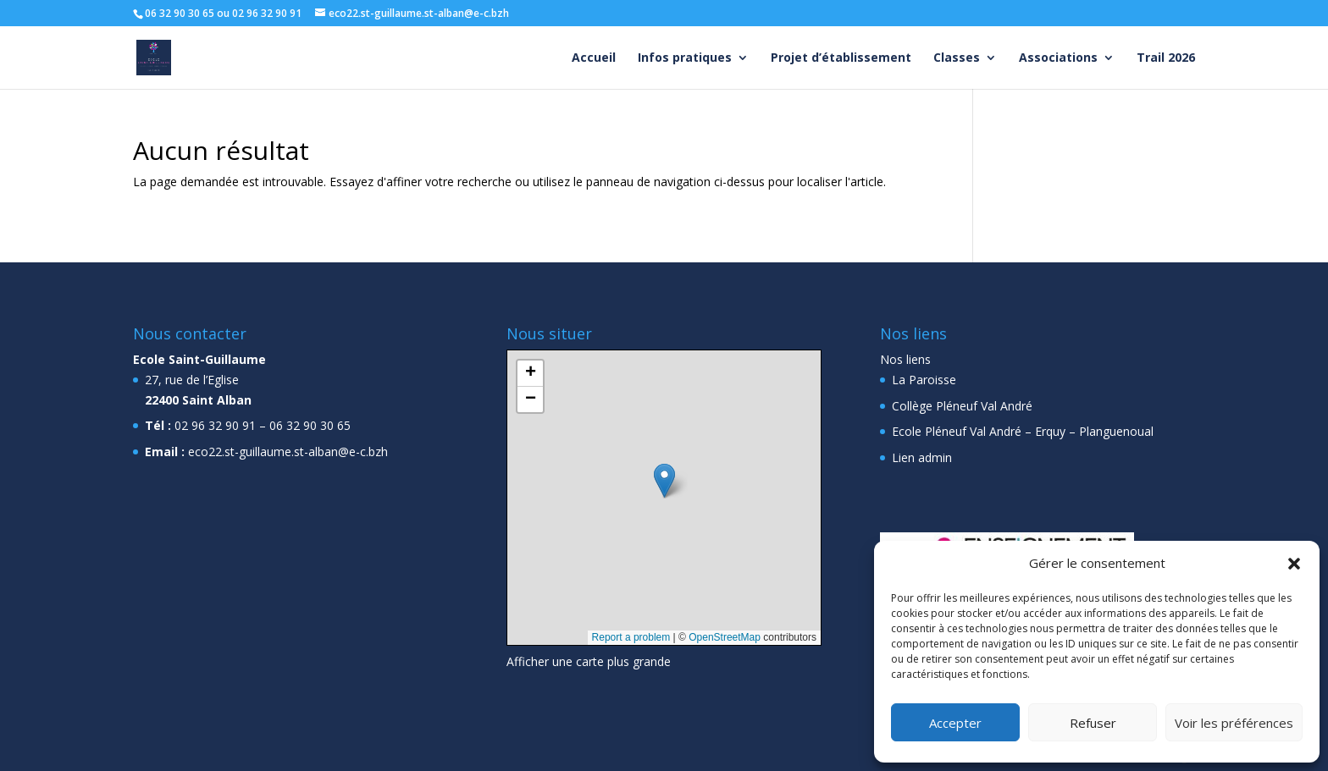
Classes (956, 58)
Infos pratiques (685, 58)
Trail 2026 (1166, 58)
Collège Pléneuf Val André (962, 406)
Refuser (1093, 722)
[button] (1294, 563)
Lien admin (922, 457)
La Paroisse (924, 380)
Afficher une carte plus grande (588, 661)
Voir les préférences (1234, 722)
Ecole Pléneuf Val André (956, 431)
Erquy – (1055, 431)
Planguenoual (1116, 431)
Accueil (594, 58)
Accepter (955, 722)
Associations (1058, 58)
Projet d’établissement (841, 58)
